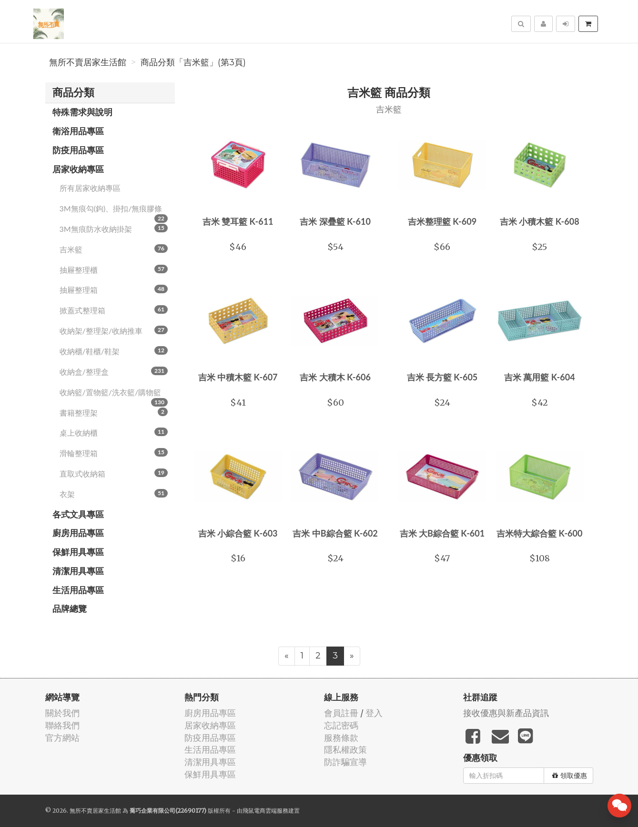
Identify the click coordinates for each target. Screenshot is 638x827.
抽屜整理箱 (114, 289)
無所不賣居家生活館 (87, 62)
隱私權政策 (345, 749)
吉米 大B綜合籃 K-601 (442, 533)
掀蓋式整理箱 (114, 310)
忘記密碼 (341, 725)
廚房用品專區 (78, 533)
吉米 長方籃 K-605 (442, 377)
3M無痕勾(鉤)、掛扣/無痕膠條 (114, 211)
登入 (374, 712)
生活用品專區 (78, 590)
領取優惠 (569, 775)
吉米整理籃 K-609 (442, 221)
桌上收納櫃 (114, 432)
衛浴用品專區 (78, 131)
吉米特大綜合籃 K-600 (539, 533)
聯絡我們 (62, 725)
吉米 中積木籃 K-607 (238, 377)
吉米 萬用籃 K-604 (539, 377)
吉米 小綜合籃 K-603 (238, 533)
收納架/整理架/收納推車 (114, 330)
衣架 (114, 493)
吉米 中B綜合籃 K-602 (335, 533)
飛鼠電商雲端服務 (265, 810)
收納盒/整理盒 (114, 371)
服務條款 (341, 737)
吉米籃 (114, 249)
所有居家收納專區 (90, 187)
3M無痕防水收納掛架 (114, 228)
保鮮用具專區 (78, 552)
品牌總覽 (69, 608)
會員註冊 (341, 712)
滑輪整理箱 (114, 453)
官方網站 (62, 737)
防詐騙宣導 (345, 762)
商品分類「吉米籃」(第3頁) (193, 62)
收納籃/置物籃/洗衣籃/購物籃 (114, 395)
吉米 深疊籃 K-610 (335, 221)
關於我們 (62, 712)
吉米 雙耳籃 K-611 (238, 221)
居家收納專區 (78, 169)
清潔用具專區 (78, 571)
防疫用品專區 (78, 150)
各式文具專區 (78, 514)
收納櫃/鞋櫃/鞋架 (114, 351)
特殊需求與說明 (82, 112)
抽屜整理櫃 (114, 269)
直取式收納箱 (114, 473)
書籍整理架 (114, 412)
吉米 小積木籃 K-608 (539, 221)
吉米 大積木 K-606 (335, 377)
